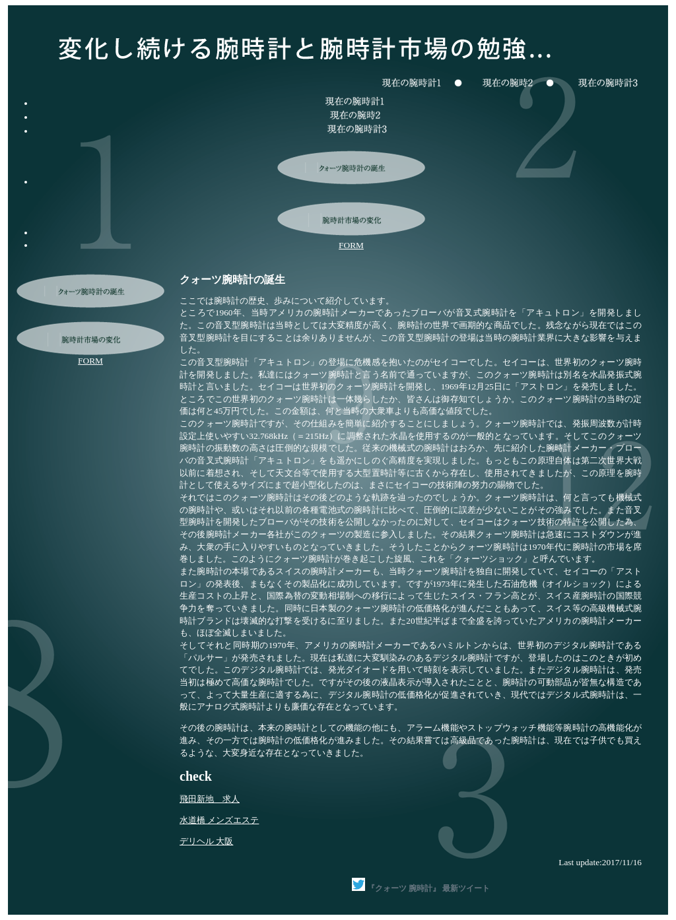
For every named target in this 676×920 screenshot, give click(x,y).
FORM (351, 245)
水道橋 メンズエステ (219, 820)
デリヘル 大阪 (206, 841)
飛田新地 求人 (210, 799)
